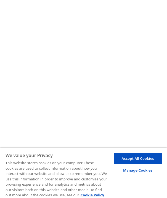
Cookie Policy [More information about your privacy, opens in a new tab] (92, 195)
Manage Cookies (137, 170)
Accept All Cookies (137, 158)
